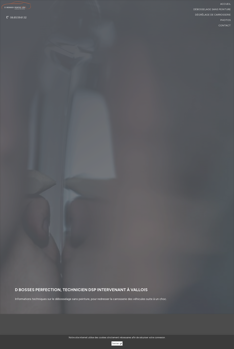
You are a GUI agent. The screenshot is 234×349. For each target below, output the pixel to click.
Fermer (117, 343)
